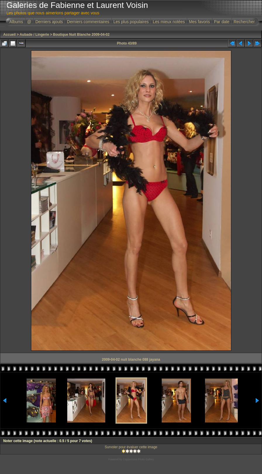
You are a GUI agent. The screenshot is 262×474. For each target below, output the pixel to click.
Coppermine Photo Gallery (138, 459)
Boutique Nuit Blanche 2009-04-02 (81, 34)
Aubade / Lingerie (34, 34)
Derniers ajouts (49, 21)
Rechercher (244, 21)
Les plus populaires (131, 21)
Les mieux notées (169, 21)
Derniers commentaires (88, 21)
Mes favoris (199, 21)
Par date (222, 21)
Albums (16, 21)
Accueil (9, 34)
